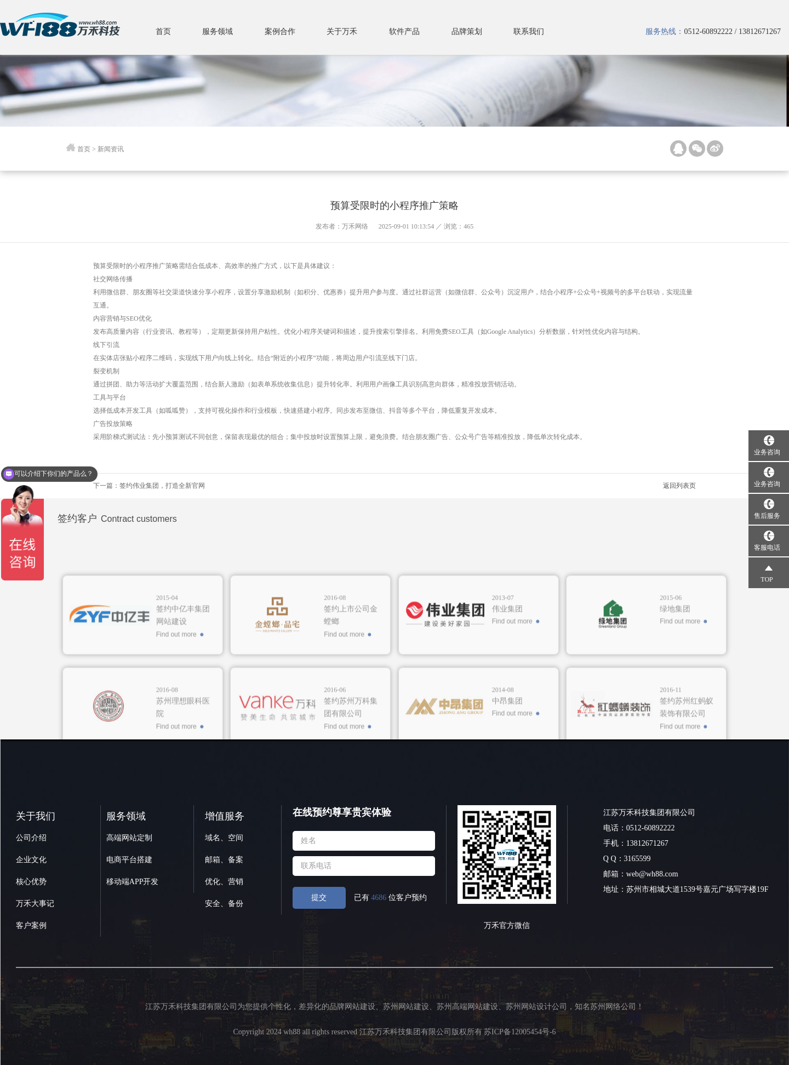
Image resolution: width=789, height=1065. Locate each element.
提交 (319, 897)
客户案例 (31, 925)
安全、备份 (224, 903)
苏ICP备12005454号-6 (520, 1032)
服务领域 (217, 31)
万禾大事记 (35, 903)
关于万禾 (342, 31)
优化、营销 (224, 882)
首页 (163, 31)
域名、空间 (224, 838)
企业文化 (31, 860)
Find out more (176, 728)
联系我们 (528, 31)
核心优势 (31, 882)
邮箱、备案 (224, 860)
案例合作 (280, 31)
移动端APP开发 (132, 882)
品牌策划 (466, 31)
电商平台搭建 (129, 860)
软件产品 (404, 31)
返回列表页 (679, 485)
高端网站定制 (129, 838)
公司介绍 (31, 838)
